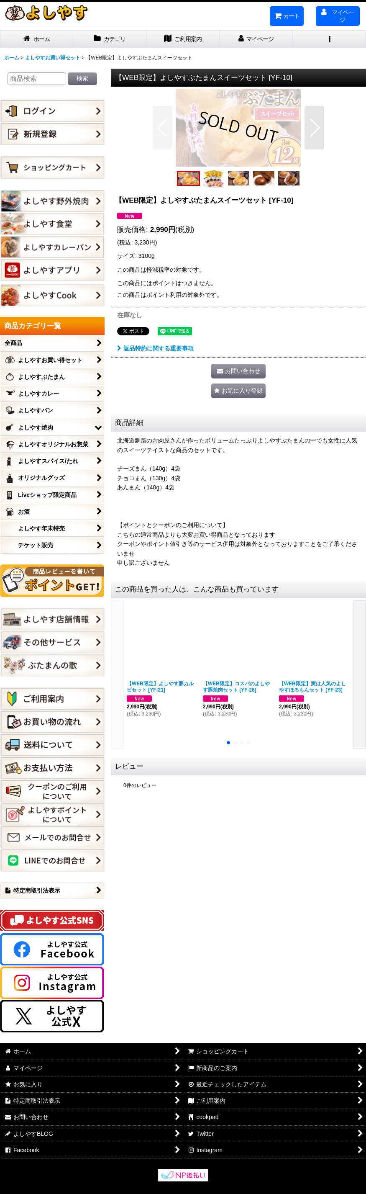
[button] (329, 39)
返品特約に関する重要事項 (155, 348)
